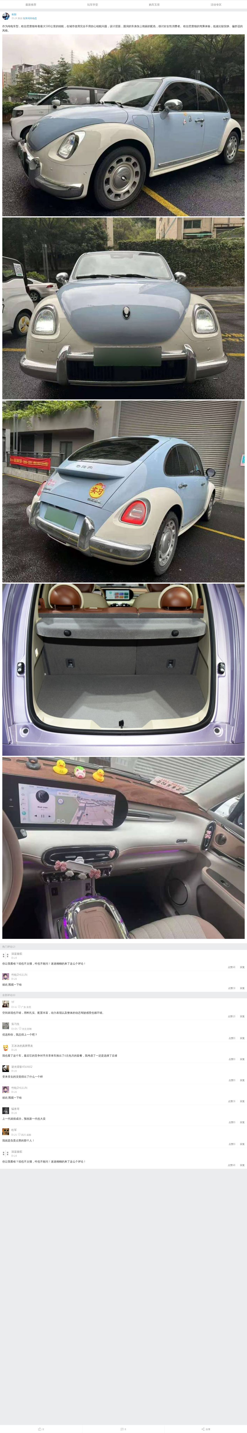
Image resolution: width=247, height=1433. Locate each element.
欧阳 (14, 14)
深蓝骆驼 (16, 953)
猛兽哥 (15, 1108)
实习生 (15, 1024)
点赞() (231, 967)
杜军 (14, 1129)
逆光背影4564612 (21, 1066)
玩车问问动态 (30, 18)
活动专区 (216, 4)
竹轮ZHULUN (19, 974)
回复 (242, 967)
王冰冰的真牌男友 (22, 1045)
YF (12, 1002)
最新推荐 (30, 4)
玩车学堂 (92, 4)
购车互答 (154, 4)
